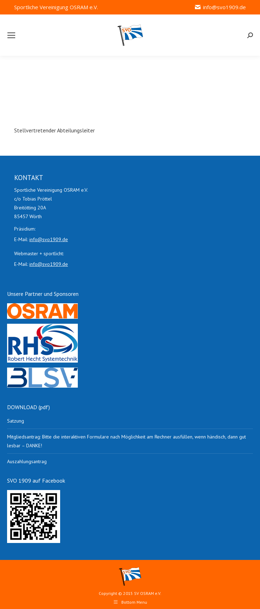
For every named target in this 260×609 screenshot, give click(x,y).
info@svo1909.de (220, 7)
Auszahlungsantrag (27, 461)
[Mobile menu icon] (11, 35)
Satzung (15, 421)
